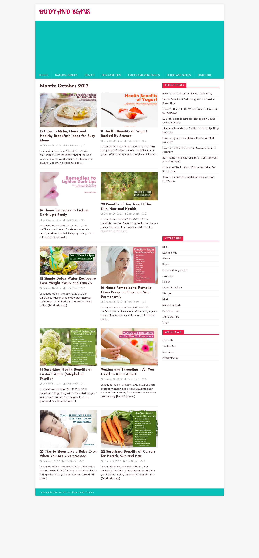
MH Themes (88, 492)
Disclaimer (168, 351)
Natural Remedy (66, 75)
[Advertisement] (129, 45)
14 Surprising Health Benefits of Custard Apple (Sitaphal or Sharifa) (66, 374)
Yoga (165, 322)
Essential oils (169, 252)
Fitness (166, 258)
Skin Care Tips (111, 75)
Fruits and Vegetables (144, 75)
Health (89, 75)
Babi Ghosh (72, 145)
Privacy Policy (170, 357)
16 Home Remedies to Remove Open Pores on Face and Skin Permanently (126, 292)
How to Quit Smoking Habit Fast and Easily (187, 93)
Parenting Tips (170, 310)
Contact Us (168, 346)
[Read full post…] (73, 162)
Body (165, 246)
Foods (43, 75)
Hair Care (204, 75)
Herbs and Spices (179, 75)
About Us (167, 340)
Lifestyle (167, 293)
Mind (165, 299)
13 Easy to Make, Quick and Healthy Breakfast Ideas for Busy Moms (67, 136)
